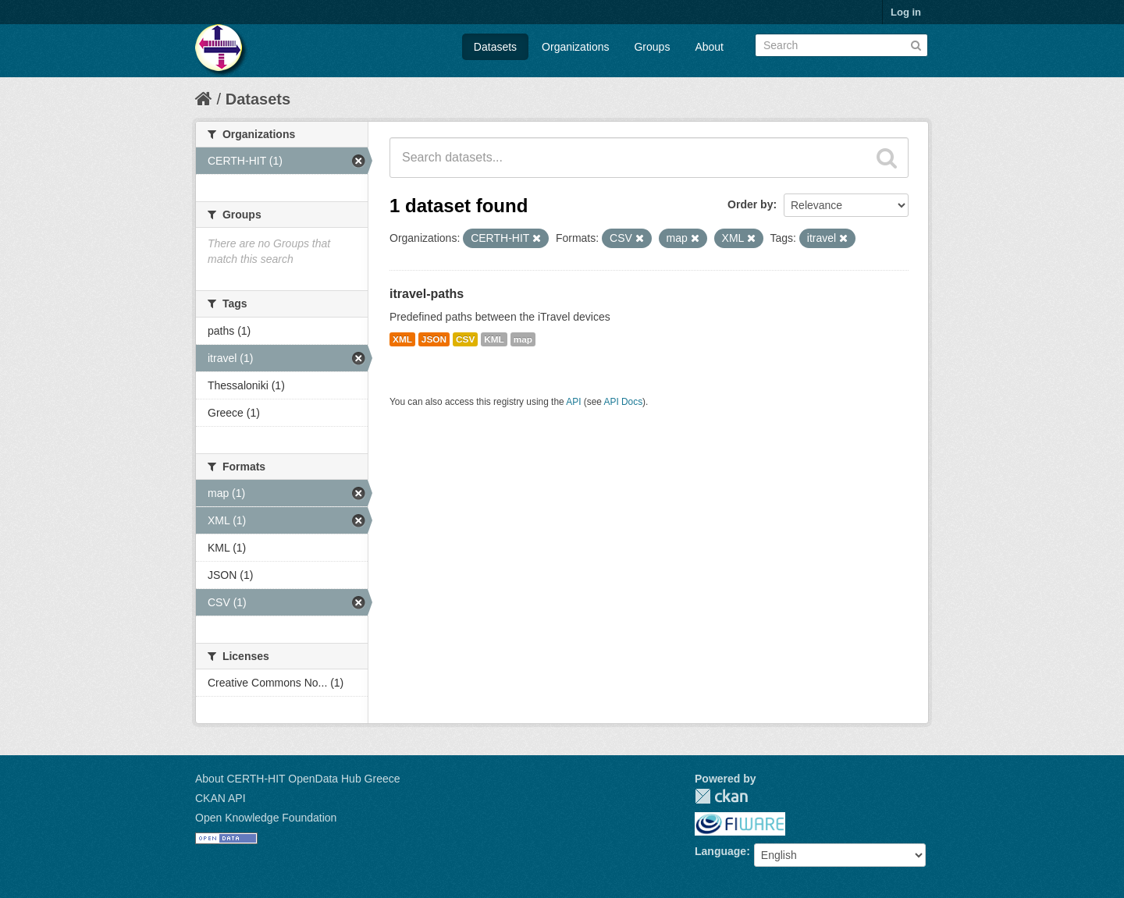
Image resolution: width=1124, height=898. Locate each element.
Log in (906, 12)
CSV (465, 339)
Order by (750, 204)
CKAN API (220, 798)
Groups (652, 47)
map (523, 339)
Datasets (495, 47)
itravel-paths (426, 293)
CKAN (721, 796)
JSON (434, 339)
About (709, 47)
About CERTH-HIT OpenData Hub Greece (297, 778)
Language (720, 851)
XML (402, 339)
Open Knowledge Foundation (265, 817)
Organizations (575, 47)
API (573, 401)
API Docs (623, 401)
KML (494, 339)
